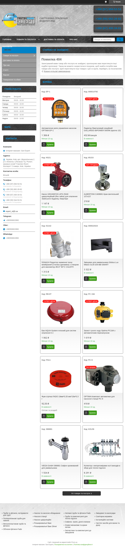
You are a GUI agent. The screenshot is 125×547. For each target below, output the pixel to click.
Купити (50, 144)
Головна (7, 39)
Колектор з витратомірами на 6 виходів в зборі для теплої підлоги (102, 467)
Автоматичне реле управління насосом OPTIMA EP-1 (59, 129)
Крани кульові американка (57, 71)
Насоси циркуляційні (42, 520)
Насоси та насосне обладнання (47, 513)
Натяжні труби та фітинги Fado (78, 513)
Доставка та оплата (54, 39)
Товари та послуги (26, 39)
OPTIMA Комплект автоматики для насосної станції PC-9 (99, 397)
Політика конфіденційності (83, 544)
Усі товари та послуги (80, 493)
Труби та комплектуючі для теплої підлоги (76, 517)
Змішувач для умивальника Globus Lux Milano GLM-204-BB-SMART (101, 263)
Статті (5, 70)
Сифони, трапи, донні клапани (77, 522)
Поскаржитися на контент (63, 544)
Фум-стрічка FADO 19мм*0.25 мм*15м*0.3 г (60, 397)
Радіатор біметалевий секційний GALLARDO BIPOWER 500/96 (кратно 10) (102, 129)
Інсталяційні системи (104, 520)
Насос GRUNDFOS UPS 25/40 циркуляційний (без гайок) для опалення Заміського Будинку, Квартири (59, 196)
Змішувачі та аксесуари (105, 513)
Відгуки (6, 75)
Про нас (73, 39)
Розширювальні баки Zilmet (45, 526)
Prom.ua (74, 542)
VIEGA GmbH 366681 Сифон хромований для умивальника (60, 467)
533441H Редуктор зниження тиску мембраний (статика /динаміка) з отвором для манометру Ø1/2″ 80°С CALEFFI (60, 264)
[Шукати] (120, 39)
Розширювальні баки (42, 523)
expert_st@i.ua (12, 211)
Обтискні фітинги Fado (12, 529)
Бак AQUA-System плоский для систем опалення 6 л (59, 331)
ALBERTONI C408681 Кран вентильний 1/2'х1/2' (101, 195)
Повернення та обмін (12, 80)
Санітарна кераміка (104, 516)
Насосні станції (40, 516)
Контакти (7, 47)
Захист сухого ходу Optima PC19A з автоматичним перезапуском (99, 331)
